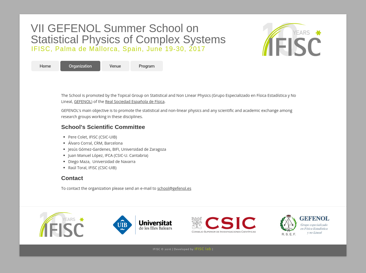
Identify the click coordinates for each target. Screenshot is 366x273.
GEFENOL (82, 101)
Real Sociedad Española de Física (134, 101)
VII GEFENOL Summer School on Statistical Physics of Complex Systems (128, 34)
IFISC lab (202, 248)
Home (45, 66)
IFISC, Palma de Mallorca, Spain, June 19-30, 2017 (118, 48)
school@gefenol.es (174, 188)
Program (147, 66)
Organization (80, 66)
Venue (115, 66)
